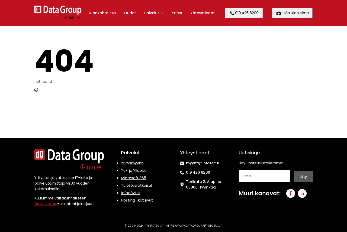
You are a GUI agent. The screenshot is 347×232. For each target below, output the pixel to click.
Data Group (45, 203)
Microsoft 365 (133, 178)
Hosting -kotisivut (137, 200)
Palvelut (151, 13)
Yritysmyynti (132, 163)
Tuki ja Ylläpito (134, 170)
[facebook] (290, 193)
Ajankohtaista (102, 13)
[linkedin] (302, 193)
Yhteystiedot (202, 13)
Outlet (130, 13)
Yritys (177, 13)
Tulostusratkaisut (136, 185)
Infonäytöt (130, 193)
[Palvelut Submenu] (162, 13)
